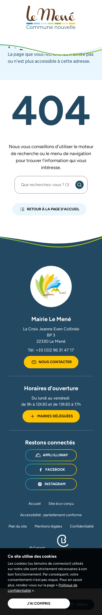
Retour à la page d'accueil (49, 209)
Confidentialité (82, 526)
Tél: (51, 350)
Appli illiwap (51, 455)
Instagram (51, 484)
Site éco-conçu (61, 503)
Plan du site (18, 526)
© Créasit (37, 548)
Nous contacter (51, 362)
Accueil (34, 503)
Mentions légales (48, 526)
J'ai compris (38, 603)
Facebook (51, 469)
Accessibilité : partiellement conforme (51, 515)
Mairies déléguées (51, 416)
